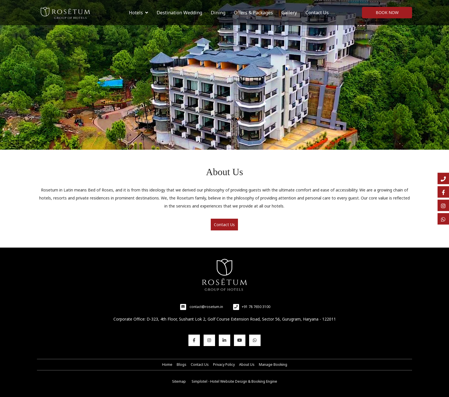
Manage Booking (273, 364)
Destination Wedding (179, 12)
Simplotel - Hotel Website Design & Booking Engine (234, 381)
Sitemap (179, 381)
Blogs (181, 364)
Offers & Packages (253, 12)
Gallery (289, 12)
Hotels (138, 12)
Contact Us (317, 12)
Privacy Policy (224, 364)
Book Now (387, 12)
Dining (218, 12)
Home (167, 364)
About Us (247, 364)
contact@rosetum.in (206, 306)
